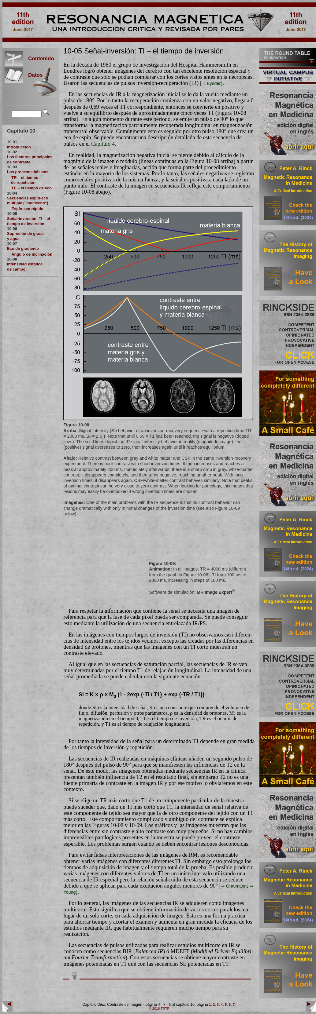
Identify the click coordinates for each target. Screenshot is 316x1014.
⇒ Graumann (234, 886)
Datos (33, 75)
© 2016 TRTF (159, 1008)
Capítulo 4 (103, 144)
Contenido (38, 58)
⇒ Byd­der (211, 83)
